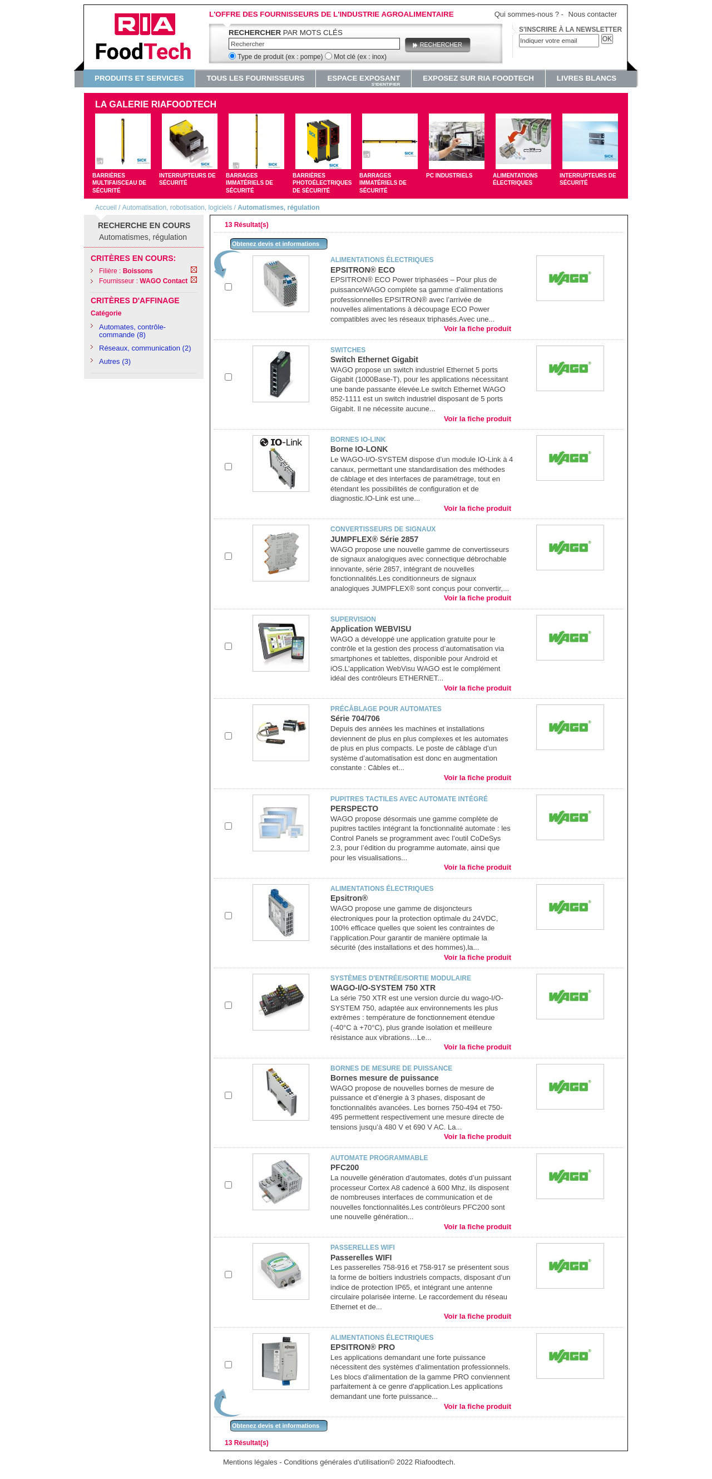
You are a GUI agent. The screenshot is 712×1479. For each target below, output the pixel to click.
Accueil (106, 207)
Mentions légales (250, 1462)
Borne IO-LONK (359, 449)
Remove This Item (194, 270)
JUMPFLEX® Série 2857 (374, 539)
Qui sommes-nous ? (527, 14)
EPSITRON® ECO (362, 269)
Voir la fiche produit (477, 328)
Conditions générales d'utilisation (336, 1462)
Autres (109, 361)
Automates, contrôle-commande (132, 331)
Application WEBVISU (370, 628)
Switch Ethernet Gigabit (374, 359)
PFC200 (344, 1167)
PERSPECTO (354, 808)
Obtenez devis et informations (275, 243)
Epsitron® (349, 898)
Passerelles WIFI (361, 1257)
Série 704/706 (355, 718)
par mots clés (286, 32)
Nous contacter (592, 14)
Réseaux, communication (139, 348)
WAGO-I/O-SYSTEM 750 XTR (383, 987)
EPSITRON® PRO (362, 1347)
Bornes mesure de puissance (384, 1077)
